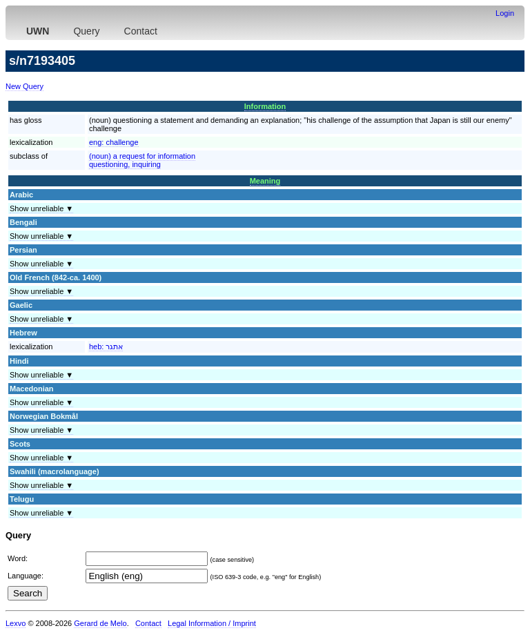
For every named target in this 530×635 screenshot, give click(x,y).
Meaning (265, 181)
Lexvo (16, 623)
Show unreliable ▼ (41, 208)
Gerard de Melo (100, 623)
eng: (114, 142)
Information (265, 106)
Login (504, 13)
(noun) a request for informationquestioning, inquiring (142, 160)
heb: (106, 346)
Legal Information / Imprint (212, 623)
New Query (24, 86)
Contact (140, 31)
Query (86, 31)
